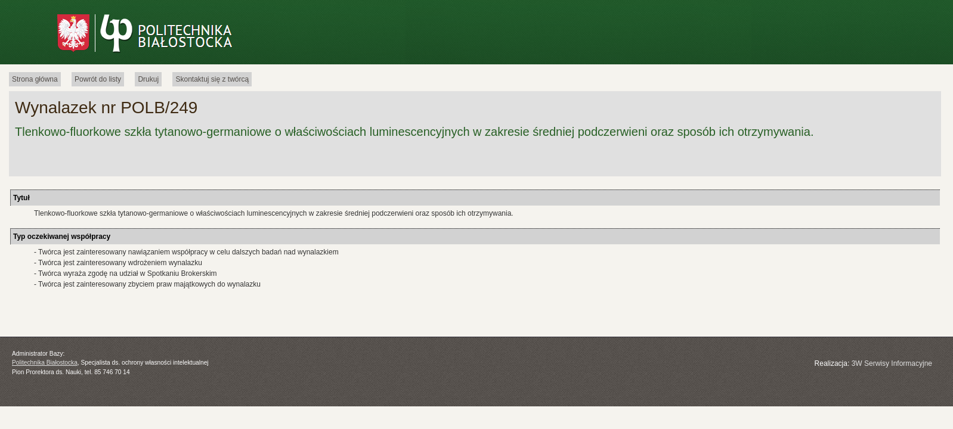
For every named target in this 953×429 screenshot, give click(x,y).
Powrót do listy (98, 79)
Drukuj (148, 79)
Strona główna (35, 79)
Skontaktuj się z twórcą (212, 79)
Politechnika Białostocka (45, 362)
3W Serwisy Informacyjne (892, 363)
